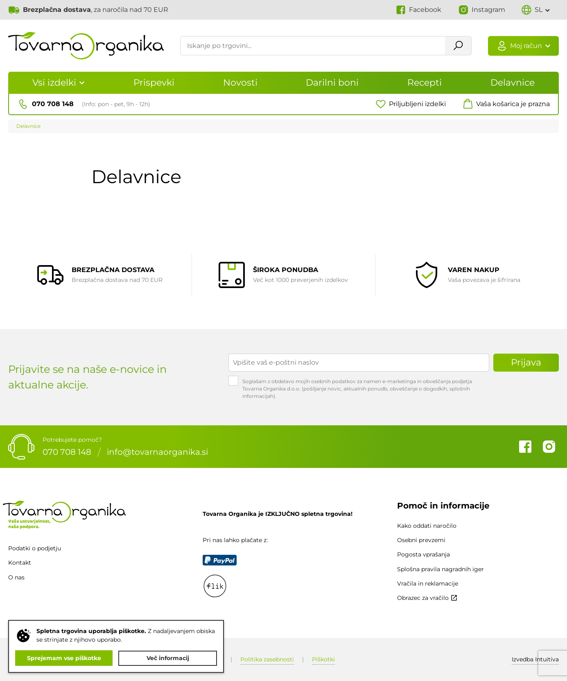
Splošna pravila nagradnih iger (440, 569)
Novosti (240, 82)
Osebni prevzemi (421, 540)
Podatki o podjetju (34, 548)
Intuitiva (535, 659)
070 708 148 (67, 451)
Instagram (549, 446)
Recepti (424, 82)
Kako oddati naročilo (426, 525)
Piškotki (323, 659)
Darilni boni (332, 82)
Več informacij (168, 658)
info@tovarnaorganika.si (157, 451)
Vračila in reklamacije (427, 583)
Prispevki (153, 82)
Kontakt (19, 562)
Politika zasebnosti (267, 659)
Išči (457, 46)
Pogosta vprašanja (423, 554)
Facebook (525, 446)
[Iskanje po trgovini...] (312, 46)
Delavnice (512, 82)
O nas (16, 577)
